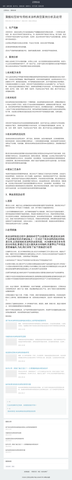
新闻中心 (28, 6)
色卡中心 (15, 6)
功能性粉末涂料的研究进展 (16, 336)
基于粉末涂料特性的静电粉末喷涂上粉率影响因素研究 (26, 321)
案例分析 (22, 6)
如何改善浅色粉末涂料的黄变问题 (18, 384)
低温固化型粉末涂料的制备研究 (17, 352)
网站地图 (47, 477)
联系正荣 (41, 6)
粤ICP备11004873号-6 (38, 477)
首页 (4, 6)
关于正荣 (34, 6)
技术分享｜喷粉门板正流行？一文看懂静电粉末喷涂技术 (27, 368)
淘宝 (39, 471)
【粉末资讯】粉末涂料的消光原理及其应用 (21, 411)
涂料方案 (9, 6)
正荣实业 (36, 2)
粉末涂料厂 (44, 471)
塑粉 (13, 466)
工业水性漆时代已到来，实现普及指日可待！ (22, 405)
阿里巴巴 (34, 471)
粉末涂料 (8, 466)
